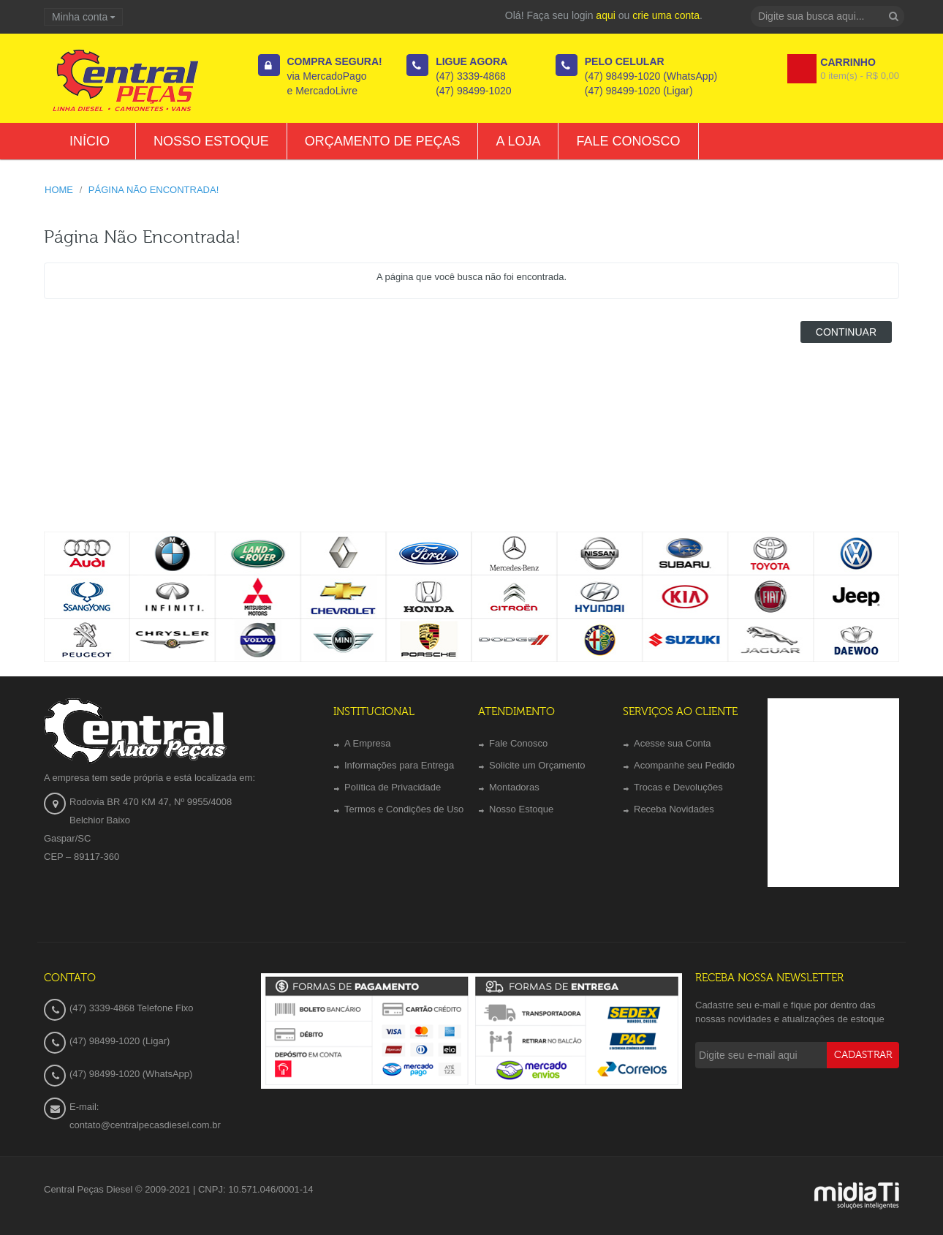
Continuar (846, 332)
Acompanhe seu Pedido (684, 765)
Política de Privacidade (392, 787)
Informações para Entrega (399, 765)
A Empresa (367, 743)
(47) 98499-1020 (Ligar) (639, 91)
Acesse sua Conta (672, 743)
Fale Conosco (518, 743)
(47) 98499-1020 (474, 91)
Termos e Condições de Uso (403, 809)
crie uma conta (666, 15)
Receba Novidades (674, 809)
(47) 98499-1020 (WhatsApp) (651, 76)
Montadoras (514, 787)
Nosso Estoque (521, 809)
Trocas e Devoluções (678, 787)
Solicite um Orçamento (537, 765)
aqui (605, 15)
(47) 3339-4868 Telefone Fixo (131, 1007)
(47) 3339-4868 (471, 76)
